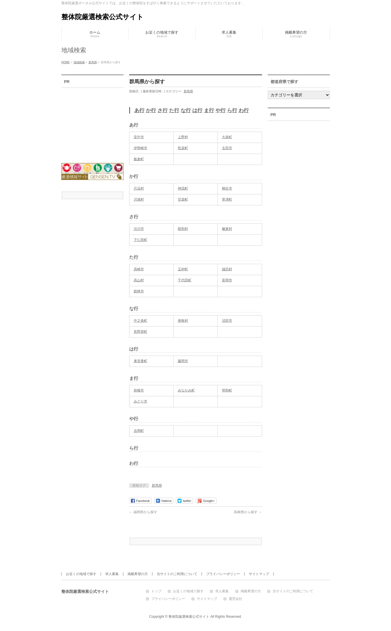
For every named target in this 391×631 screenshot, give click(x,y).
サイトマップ (259, 574)
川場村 (139, 199)
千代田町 (184, 280)
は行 (197, 110)
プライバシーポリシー (223, 574)
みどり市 (140, 401)
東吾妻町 (140, 361)
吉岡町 (139, 431)
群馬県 (188, 91)
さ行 (162, 110)
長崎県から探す (248, 512)
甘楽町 (183, 199)
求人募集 (112, 574)
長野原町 (140, 332)
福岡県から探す (143, 512)
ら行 (232, 110)
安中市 (139, 137)
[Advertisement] (92, 122)
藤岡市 (183, 361)
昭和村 (183, 229)
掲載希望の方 (138, 574)
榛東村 (227, 229)
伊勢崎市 (140, 148)
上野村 (183, 137)
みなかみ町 (186, 390)
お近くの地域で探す (81, 574)
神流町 (183, 188)
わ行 (244, 110)
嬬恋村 (227, 269)
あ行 (139, 110)
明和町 (227, 390)
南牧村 (183, 321)
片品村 (139, 188)
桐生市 (227, 188)
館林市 (139, 291)
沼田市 (227, 321)
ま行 (209, 110)
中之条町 (140, 321)
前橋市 (139, 390)
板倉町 (139, 159)
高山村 (139, 280)
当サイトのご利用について (177, 574)
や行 (220, 110)
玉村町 (183, 269)
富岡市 (227, 280)
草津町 (227, 199)
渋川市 (139, 229)
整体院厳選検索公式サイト (102, 17)
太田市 (227, 148)
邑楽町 (183, 148)
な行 (186, 110)
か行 (151, 110)
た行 (174, 110)
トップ (156, 591)
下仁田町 (140, 240)
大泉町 (227, 137)
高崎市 (139, 269)
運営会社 (235, 599)
